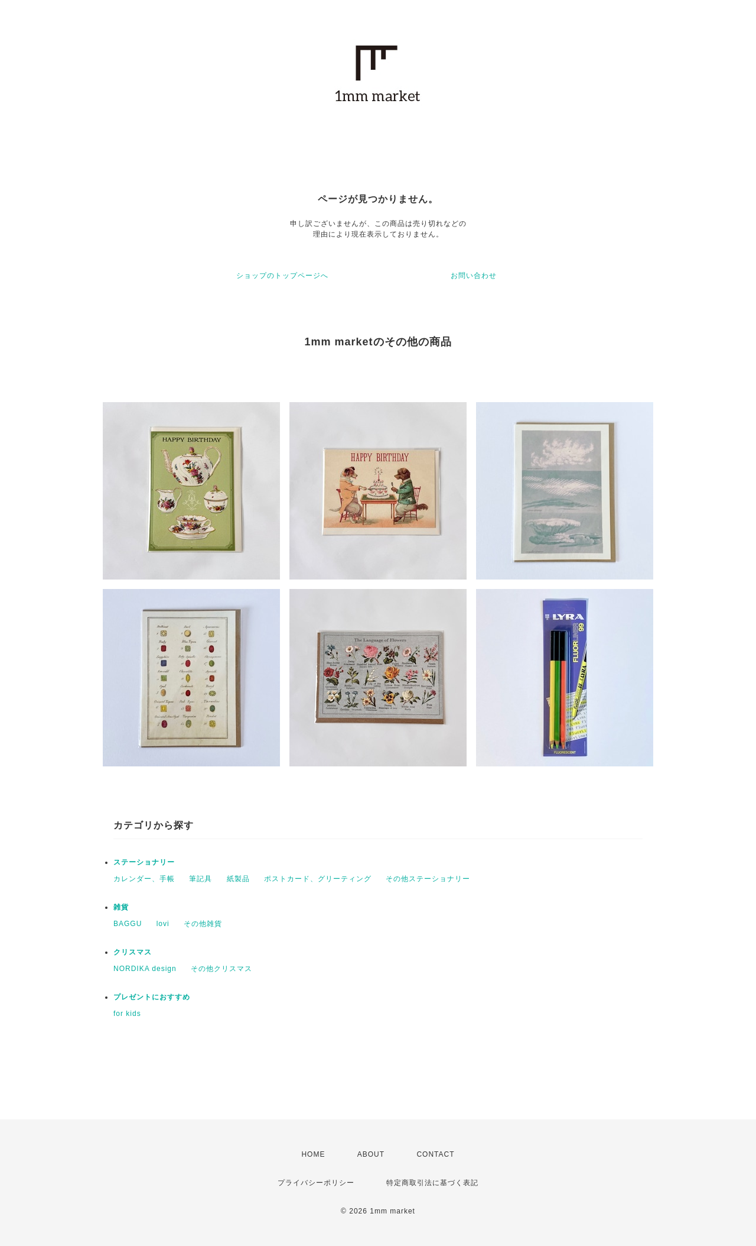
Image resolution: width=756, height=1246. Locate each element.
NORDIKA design (145, 969)
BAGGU (127, 924)
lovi (163, 924)
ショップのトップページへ (282, 275)
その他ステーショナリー (428, 879)
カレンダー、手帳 (144, 879)
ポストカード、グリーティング (318, 879)
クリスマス (132, 952)
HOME (313, 1154)
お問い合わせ (474, 275)
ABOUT (370, 1154)
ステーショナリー (144, 862)
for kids (127, 1013)
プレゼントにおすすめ (151, 997)
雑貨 (121, 907)
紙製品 (238, 879)
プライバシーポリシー (316, 1183)
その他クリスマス (221, 969)
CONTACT (435, 1154)
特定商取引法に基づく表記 (432, 1183)
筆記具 (200, 879)
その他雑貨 (203, 924)
